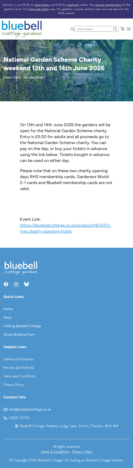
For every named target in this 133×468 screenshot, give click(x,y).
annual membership (108, 5)
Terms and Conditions (19, 376)
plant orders (42, 5)
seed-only (73, 5)
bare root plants (39, 9)
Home (8, 309)
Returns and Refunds (18, 368)
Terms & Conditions (55, 452)
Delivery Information (18, 359)
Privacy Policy (13, 385)
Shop (7, 317)
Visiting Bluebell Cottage (22, 326)
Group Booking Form (19, 334)
